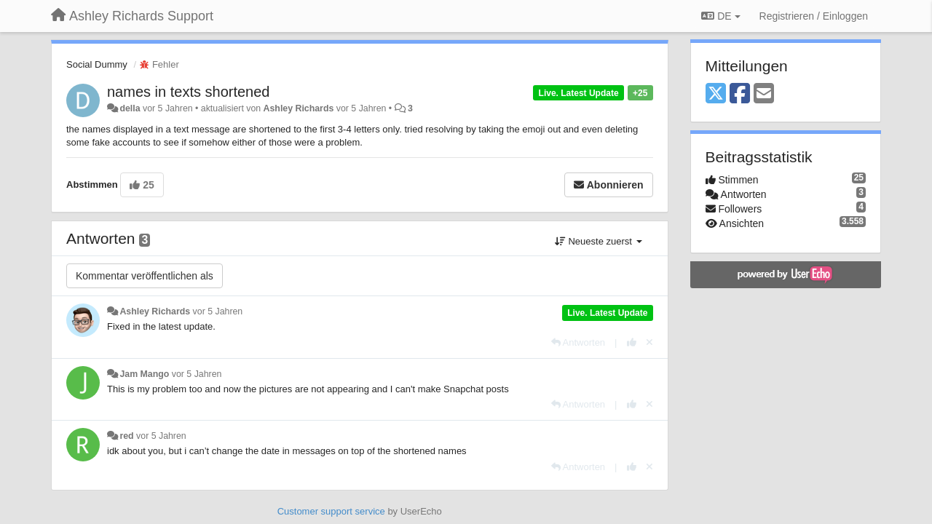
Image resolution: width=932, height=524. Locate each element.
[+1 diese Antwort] (631, 342)
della (129, 108)
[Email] (764, 94)
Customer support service (331, 511)
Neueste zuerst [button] (598, 241)
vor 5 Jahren (218, 311)
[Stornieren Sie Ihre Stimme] (649, 342)
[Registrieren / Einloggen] (814, 16)
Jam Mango (144, 374)
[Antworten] (578, 342)
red (126, 436)
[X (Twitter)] (716, 94)
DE (720, 16)
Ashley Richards (299, 108)
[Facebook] (740, 94)
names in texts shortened (188, 92)
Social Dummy (96, 64)
